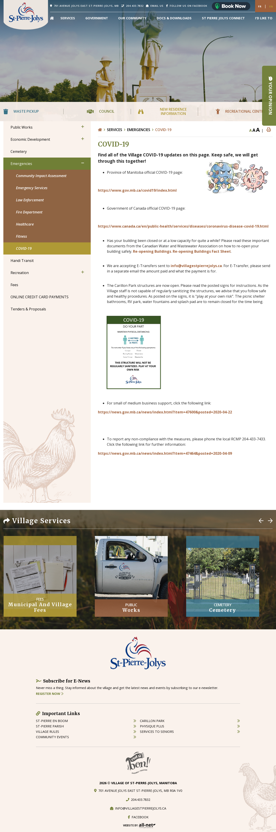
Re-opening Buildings (152, 251)
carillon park (152, 721)
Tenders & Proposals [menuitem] (28, 309)
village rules (47, 731)
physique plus (152, 726)
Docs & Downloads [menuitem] (174, 18)
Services (114, 129)
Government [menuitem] (96, 18)
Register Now (50, 694)
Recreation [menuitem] (20, 272)
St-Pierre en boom (52, 721)
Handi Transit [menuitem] (22, 260)
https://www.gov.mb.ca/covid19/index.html (137, 190)
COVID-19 (163, 129)
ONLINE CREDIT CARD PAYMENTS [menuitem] (39, 296)
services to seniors (157, 731)
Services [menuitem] (67, 18)
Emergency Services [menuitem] (31, 187)
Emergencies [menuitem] (21, 163)
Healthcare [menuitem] (25, 224)
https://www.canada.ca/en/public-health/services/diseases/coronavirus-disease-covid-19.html (183, 226)
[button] (82, 127)
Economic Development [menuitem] (30, 139)
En (271, 6)
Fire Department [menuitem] (29, 212)
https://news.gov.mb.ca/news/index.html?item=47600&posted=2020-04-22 (165, 412)
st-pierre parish (50, 726)
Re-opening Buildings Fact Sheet (202, 251)
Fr (260, 6)
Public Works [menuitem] (22, 127)
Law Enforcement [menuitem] (30, 200)
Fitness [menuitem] (21, 236)
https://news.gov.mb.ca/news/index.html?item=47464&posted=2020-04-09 (165, 453)
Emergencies (138, 129)
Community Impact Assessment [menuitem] (41, 175)
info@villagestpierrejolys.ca (196, 265)
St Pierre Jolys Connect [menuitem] (223, 18)
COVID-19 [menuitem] (24, 248)
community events (52, 737)
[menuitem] (52, 18)
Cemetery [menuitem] (19, 151)
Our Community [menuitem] (132, 18)
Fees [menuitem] (14, 284)
